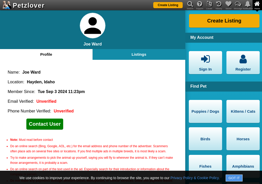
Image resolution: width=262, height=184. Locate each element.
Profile (46, 54)
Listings (139, 54)
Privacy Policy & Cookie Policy (194, 178)
